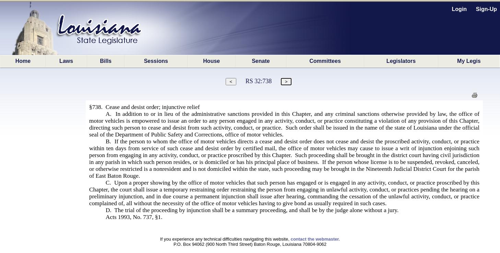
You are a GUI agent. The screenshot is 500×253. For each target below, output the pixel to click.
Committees (325, 61)
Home (23, 61)
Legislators (401, 61)
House (211, 61)
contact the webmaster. (315, 239)
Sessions (156, 61)
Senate (261, 61)
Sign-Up (486, 9)
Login (459, 9)
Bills (105, 61)
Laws (66, 61)
